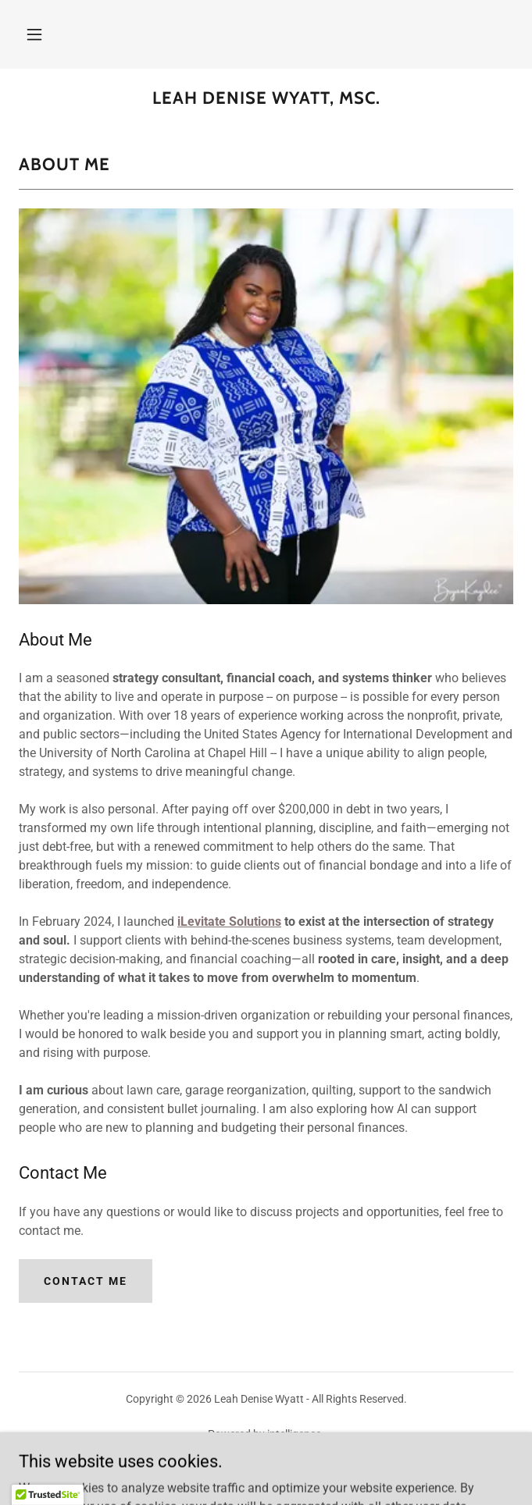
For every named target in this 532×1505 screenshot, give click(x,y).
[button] (34, 34)
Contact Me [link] (266, 1470)
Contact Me (85, 1281)
